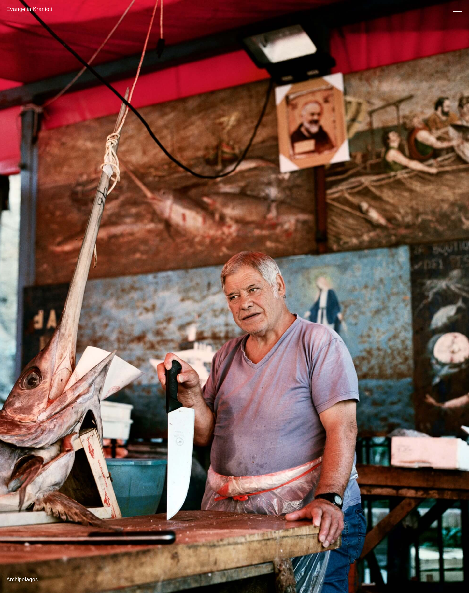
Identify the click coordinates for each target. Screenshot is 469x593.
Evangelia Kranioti (29, 9)
